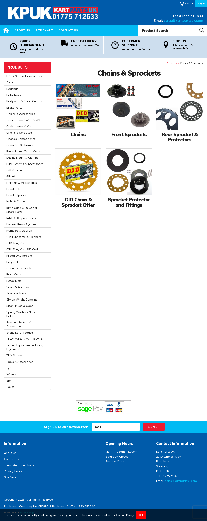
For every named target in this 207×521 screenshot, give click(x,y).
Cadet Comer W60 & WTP (24, 120)
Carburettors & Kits (19, 126)
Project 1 (12, 262)
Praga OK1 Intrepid (19, 255)
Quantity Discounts (19, 268)
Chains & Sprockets (19, 132)
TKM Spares (14, 355)
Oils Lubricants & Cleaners (23, 237)
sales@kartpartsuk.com (183, 20)
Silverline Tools (16, 293)
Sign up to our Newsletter (66, 427)
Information (15, 443)
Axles (10, 82)
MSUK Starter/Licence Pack (24, 76)
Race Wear (13, 274)
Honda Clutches (17, 189)
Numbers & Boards (19, 230)
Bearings (12, 89)
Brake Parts (14, 107)
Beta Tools (13, 95)
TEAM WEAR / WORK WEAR (25, 339)
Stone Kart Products (20, 332)
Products (171, 63)
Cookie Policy (125, 515)
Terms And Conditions (19, 465)
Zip (8, 380)
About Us (22, 30)
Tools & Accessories (19, 362)
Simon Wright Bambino (22, 299)
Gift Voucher (14, 170)
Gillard (10, 176)
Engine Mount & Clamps (22, 157)
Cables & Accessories (20, 114)
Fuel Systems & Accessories (24, 164)
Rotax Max (13, 281)
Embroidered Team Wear (23, 151)
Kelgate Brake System (21, 224)
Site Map (10, 477)
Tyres (10, 368)
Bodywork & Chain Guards (24, 101)
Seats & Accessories (20, 287)
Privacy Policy (13, 471)
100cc (10, 387)
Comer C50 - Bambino (21, 145)
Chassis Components (20, 139)
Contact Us (68, 30)
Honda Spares (16, 195)
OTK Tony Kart (16, 243)
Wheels (11, 374)
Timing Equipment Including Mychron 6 (24, 347)
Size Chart (44, 30)
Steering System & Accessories (18, 324)
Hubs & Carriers (16, 201)
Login (201, 3)
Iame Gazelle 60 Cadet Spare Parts (21, 210)
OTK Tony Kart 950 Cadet (23, 249)
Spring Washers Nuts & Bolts (22, 314)
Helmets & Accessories (21, 183)
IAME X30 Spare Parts (21, 218)
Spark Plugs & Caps (19, 306)
